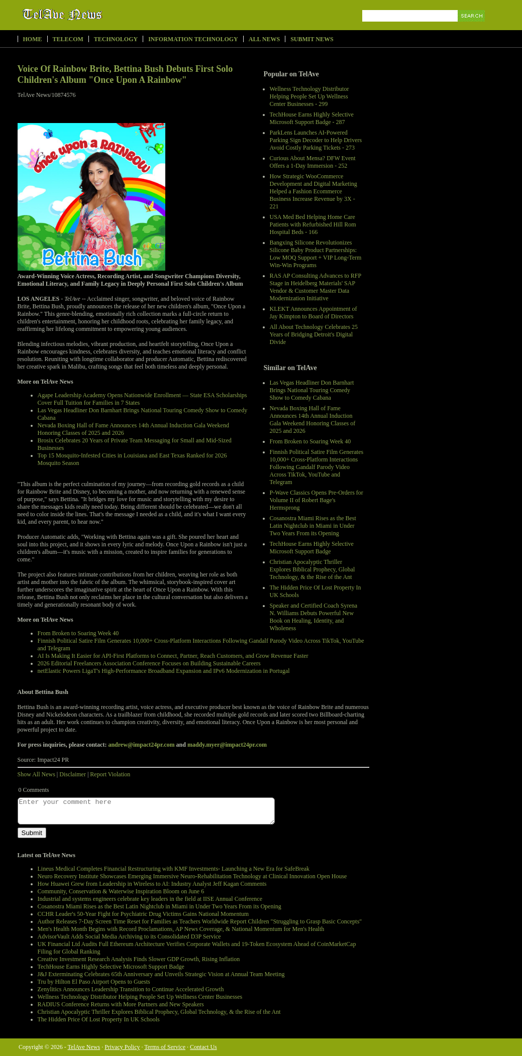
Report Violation (110, 774)
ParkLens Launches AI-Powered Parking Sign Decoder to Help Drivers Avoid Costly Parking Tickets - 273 (316, 140)
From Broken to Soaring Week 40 (310, 441)
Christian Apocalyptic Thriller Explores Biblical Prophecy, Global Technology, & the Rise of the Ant (312, 569)
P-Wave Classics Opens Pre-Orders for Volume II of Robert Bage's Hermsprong (316, 500)
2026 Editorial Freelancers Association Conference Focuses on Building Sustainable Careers (149, 663)
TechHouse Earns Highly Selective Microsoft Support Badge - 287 (312, 118)
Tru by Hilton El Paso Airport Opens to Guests (94, 981)
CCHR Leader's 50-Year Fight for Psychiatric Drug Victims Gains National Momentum (143, 913)
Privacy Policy (122, 1046)
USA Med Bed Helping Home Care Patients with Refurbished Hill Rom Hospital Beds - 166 (313, 224)
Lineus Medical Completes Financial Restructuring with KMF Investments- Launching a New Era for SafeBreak (174, 868)
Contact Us (203, 1046)
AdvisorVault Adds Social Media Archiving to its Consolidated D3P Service (129, 936)
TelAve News (92, 14)
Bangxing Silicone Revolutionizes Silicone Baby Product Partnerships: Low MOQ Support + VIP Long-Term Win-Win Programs (316, 254)
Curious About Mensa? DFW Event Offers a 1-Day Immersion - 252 (313, 162)
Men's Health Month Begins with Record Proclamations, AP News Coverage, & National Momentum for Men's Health (181, 928)
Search (472, 27)
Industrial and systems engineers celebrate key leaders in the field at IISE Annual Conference (150, 898)
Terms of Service (164, 1046)
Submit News (311, 39)
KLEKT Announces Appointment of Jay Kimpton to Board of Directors (313, 312)
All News (264, 39)
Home (32, 39)
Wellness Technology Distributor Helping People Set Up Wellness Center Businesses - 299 (309, 96)
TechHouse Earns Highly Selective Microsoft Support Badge (312, 547)
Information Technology (193, 39)
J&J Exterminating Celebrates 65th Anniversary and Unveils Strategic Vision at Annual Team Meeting (161, 974)
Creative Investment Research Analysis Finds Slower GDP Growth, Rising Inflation (139, 959)
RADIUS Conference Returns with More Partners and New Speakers (121, 1004)
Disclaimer (72, 774)
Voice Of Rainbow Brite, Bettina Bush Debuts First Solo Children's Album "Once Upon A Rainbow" (125, 74)
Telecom (68, 39)
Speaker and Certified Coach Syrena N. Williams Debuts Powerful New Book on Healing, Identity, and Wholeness (314, 617)
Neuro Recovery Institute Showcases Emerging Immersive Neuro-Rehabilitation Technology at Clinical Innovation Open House (192, 876)
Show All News (36, 774)
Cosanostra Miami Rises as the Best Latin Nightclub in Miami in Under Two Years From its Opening (313, 526)
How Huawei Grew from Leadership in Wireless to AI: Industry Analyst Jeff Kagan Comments (152, 883)
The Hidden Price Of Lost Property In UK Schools (99, 1019)
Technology (116, 39)
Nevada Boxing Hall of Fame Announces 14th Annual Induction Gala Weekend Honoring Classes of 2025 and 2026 (313, 419)
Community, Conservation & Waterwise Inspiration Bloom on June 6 (121, 891)
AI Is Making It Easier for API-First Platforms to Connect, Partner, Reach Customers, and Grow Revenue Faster (173, 655)
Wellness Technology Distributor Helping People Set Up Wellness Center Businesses (140, 996)
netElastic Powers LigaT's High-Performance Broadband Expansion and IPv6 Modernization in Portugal (164, 670)
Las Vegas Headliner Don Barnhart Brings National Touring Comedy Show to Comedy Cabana (312, 390)
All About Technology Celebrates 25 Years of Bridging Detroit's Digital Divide (314, 334)
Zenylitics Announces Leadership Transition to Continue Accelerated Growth (131, 989)
